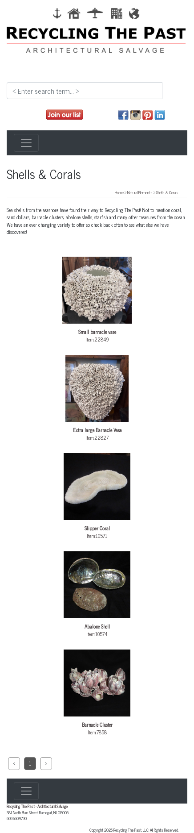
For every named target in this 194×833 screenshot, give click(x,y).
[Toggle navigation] (26, 143)
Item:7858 (97, 693)
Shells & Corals (167, 192)
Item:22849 (97, 300)
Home (119, 192)
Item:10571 (97, 496)
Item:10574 (97, 594)
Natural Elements (140, 192)
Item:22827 (97, 398)
